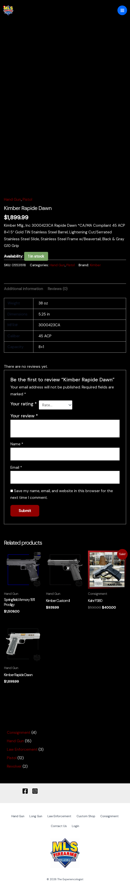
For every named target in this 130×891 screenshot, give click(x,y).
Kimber (95, 265)
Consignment (46, 825)
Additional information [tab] (23, 288)
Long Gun (46, 816)
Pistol (27, 199)
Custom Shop (101, 816)
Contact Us (70, 825)
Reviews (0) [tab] (58, 288)
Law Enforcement (72, 816)
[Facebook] (25, 791)
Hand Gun (12, 199)
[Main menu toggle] (122, 10)
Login (89, 825)
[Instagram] (35, 791)
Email (16, 467)
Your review (24, 416)
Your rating (23, 404)
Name (16, 444)
